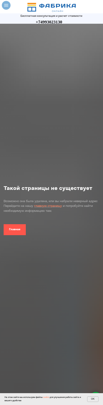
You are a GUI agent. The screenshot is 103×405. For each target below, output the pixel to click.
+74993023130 (49, 22)
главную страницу (48, 206)
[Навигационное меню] (6, 5)
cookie (46, 397)
